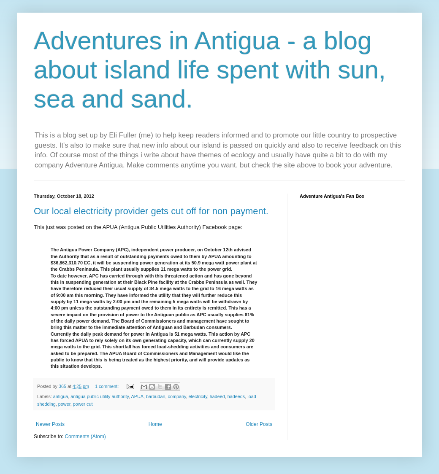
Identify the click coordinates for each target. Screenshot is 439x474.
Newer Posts (50, 424)
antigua (60, 396)
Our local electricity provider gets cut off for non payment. (151, 211)
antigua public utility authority (99, 396)
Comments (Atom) (85, 436)
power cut (83, 404)
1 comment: (107, 386)
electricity (198, 396)
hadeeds (236, 396)
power (64, 404)
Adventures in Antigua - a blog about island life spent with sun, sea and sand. (210, 70)
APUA (137, 396)
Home (155, 424)
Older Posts (259, 424)
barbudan (155, 396)
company (177, 396)
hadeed (217, 396)
